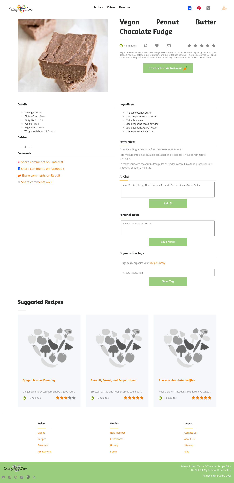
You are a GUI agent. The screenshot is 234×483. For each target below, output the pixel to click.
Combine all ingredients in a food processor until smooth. (151, 149)
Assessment (44, 451)
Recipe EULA (224, 466)
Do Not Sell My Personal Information (211, 469)
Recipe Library (157, 262)
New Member (117, 432)
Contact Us (190, 432)
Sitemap (188, 445)
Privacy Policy (188, 466)
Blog (186, 451)
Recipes (98, 7)
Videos (111, 7)
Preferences (116, 438)
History (114, 445)
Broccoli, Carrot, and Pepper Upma (113, 380)
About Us (189, 438)
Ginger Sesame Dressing (39, 380)
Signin (113, 451)
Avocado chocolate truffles (177, 380)
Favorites (124, 7)
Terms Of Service (206, 466)
